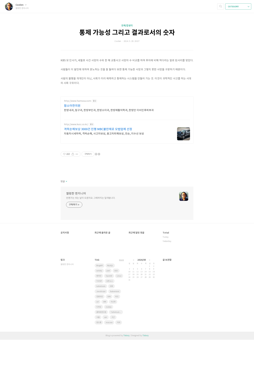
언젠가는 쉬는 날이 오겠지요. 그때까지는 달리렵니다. (90, 243)
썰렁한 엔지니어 (76, 239)
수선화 (113, 347)
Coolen (21, 5)
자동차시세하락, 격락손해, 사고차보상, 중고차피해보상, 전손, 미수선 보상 (104, 179)
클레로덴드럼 (101, 357)
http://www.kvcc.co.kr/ (76, 169)
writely (99, 316)
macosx (109, 368)
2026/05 (141, 305)
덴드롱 (98, 368)
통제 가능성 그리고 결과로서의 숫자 (127, 33)
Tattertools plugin (117, 357)
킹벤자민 (99, 342)
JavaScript (100, 337)
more (121, 305)
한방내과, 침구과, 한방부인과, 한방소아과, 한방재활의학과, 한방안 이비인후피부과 (109, 155)
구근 (113, 363)
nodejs (108, 352)
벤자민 (98, 321)
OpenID (109, 321)
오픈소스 (109, 326)
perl (108, 316)
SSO (116, 316)
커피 (118, 368)
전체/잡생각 (127, 25)
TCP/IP (99, 326)
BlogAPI (99, 311)
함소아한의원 (72, 151)
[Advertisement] (127, 115)
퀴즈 (116, 342)
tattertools (100, 332)
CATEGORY (238, 6)
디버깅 (98, 352)
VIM (104, 347)
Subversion (114, 337)
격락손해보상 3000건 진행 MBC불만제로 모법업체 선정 (98, 174)
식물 (98, 363)
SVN (109, 342)
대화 (111, 332)
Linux (119, 321)
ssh (105, 363)
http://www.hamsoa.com (77, 146)
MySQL (110, 311)
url (97, 347)
